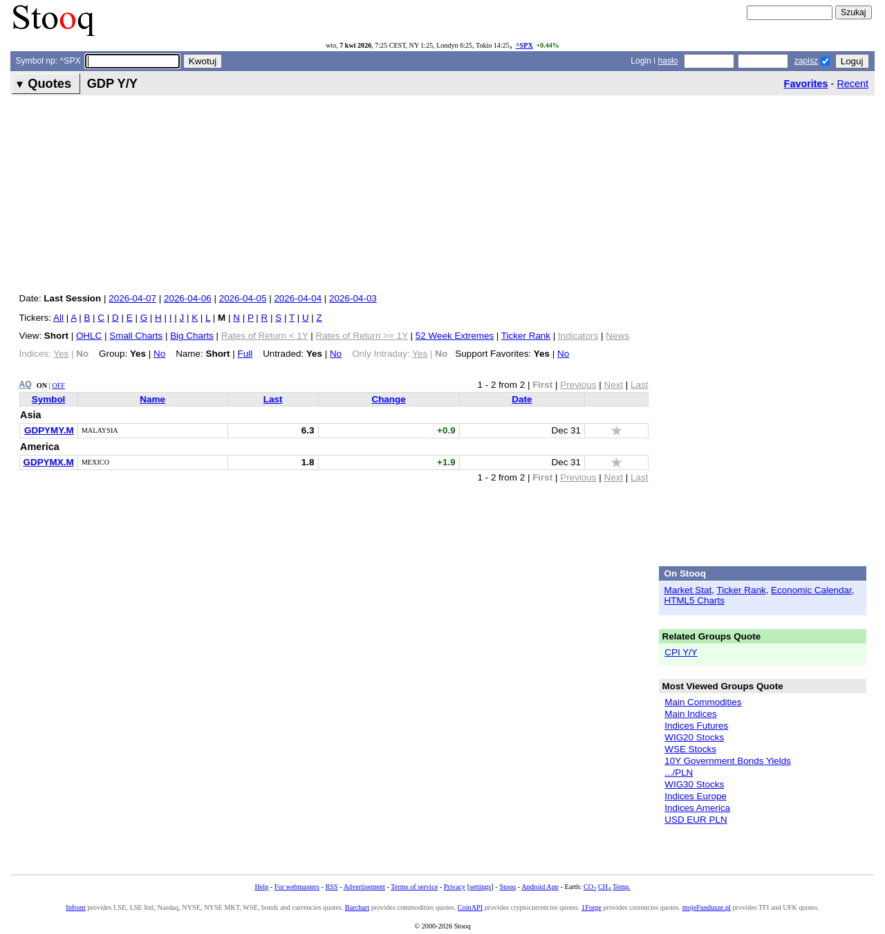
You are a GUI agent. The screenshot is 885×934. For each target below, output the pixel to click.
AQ (25, 384)
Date (522, 399)
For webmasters (296, 886)
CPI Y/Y (681, 652)
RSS (331, 886)
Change (388, 399)
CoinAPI (470, 907)
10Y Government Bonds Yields (727, 761)
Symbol (49, 399)
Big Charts (192, 335)
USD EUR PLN (695, 819)
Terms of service (414, 886)
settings (480, 886)
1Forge (591, 907)
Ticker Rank (525, 335)
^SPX (524, 45)
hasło (668, 61)
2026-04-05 (243, 298)
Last (273, 399)
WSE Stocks (690, 749)
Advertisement (364, 886)
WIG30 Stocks (694, 784)
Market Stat (688, 590)
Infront (75, 907)
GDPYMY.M (49, 430)
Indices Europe (695, 796)
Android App (540, 886)
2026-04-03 (353, 298)
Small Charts (135, 335)
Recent (852, 83)
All (58, 317)
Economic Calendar (811, 590)
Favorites (806, 83)
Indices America (697, 808)
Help (261, 886)
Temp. (622, 886)
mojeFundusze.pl (706, 907)
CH (604, 886)
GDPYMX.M (49, 462)
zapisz (806, 61)
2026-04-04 (298, 298)
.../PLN (678, 772)
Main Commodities (702, 702)
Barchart (357, 907)
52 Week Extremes (455, 335)
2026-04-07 (132, 298)
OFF (58, 385)
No (159, 353)
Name (152, 399)
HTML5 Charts (694, 600)
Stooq (507, 886)
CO (590, 886)
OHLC (89, 335)
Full (245, 353)
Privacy (454, 886)
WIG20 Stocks (694, 737)
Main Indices (690, 714)
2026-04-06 (188, 298)
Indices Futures (696, 725)
